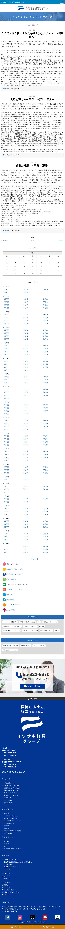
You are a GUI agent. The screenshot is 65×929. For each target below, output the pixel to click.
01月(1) (26, 429)
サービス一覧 (32, 559)
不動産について (7, 878)
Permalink (6, 88)
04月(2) (26, 289)
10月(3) (45, 314)
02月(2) (6, 292)
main (32, 240)
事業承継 (6, 825)
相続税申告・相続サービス (14, 569)
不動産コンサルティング (30, 626)
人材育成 (10, 610)
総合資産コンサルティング (14, 589)
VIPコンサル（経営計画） (10, 622)
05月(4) (45, 536)
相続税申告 (7, 846)
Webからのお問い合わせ (10, 772)
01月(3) (45, 339)
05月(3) (26, 442)
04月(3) (45, 351)
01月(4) (26, 370)
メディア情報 (8, 864)
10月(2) (45, 299)
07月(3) (45, 423)
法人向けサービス (33, 616)
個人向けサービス (33, 640)
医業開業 (41, 626)
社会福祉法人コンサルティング (11, 630)
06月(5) (26, 536)
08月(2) (26, 317)
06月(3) (26, 489)
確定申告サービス (25, 645)
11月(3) (6, 376)
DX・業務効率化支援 (12, 604)
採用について (6, 876)
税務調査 (57, 630)
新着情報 (5, 885)
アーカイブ (32, 282)
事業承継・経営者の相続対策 (27, 622)
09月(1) (45, 376)
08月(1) (26, 302)
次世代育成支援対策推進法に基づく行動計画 (18, 862)
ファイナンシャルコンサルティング (17, 584)
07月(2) (45, 302)
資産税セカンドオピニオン (10, 650)
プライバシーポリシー (9, 890)
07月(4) (26, 524)
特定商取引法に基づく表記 (10, 892)
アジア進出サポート (9, 833)
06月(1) (6, 511)
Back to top (33, 698)
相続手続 (6, 844)
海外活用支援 (10, 599)
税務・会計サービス (12, 564)
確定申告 (6, 841)
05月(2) (26, 305)
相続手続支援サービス (13, 579)
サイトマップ (6, 894)
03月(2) (45, 289)
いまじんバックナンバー (11, 867)
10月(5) (45, 546)
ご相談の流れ (6, 882)
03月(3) (45, 395)
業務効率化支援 (9, 802)
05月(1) (6, 289)
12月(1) (6, 330)
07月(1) (26, 499)
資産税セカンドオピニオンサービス (13, 848)
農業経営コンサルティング (30, 630)
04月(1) (45, 367)
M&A (39, 622)
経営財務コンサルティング (14, 574)
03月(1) (6, 354)
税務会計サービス (9, 783)
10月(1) (6, 533)
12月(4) (6, 546)
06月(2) (6, 305)
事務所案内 (5, 855)
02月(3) (26, 308)
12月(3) (6, 299)
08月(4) (26, 392)
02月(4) (26, 460)
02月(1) (26, 514)
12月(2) (6, 314)
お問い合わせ (34, 686)
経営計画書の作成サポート (11, 816)
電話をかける (48, 927)
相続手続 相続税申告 (39, 645)
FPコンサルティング (10, 793)
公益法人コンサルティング (50, 622)
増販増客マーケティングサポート (12, 626)
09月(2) (6, 302)
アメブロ (7, 869)
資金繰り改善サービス (46, 630)
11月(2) (26, 299)
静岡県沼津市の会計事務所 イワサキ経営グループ (12, 2)
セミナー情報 (6, 873)
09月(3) (6, 333)
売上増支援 (9, 594)
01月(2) (26, 292)
